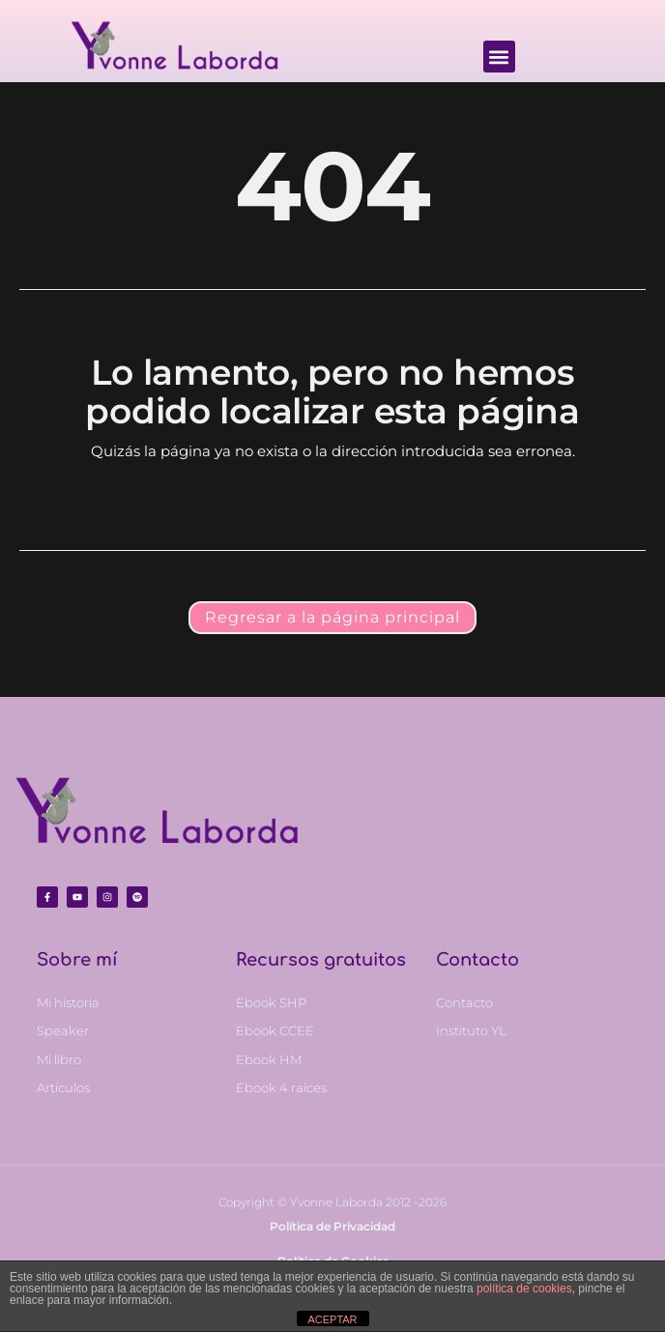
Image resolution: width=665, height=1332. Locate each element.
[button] (499, 56)
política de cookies (524, 1288)
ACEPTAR (332, 1319)
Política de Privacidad (332, 1226)
